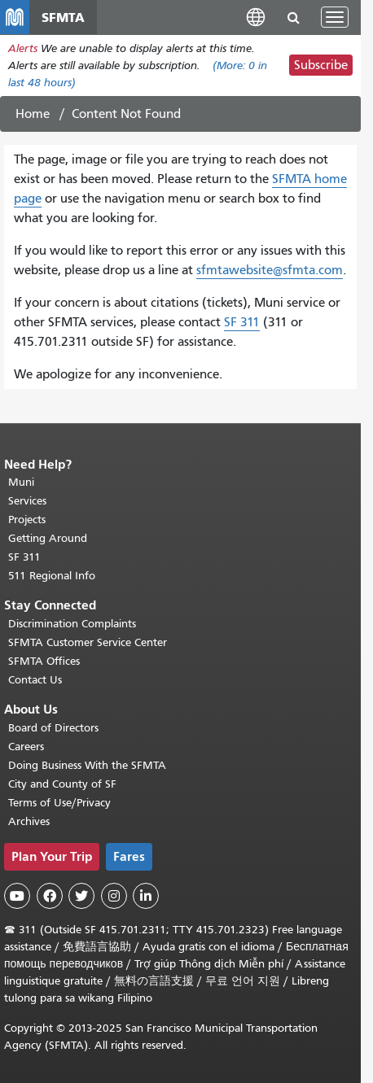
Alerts (22, 48)
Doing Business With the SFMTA (87, 765)
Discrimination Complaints (72, 624)
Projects (27, 519)
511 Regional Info (51, 576)
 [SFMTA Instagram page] (114, 895)
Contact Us (35, 680)
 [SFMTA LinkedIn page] (145, 895)
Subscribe (321, 65)
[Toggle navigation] (335, 17)
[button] (255, 16)
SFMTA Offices (44, 661)
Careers (26, 746)
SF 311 (242, 322)
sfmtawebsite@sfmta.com (269, 270)
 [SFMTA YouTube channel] (17, 895)
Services (27, 501)
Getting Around (47, 538)
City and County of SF (62, 784)
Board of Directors (53, 728)
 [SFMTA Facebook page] (49, 895)
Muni (21, 482)
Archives (29, 821)
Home (32, 114)
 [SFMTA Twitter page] (81, 895)
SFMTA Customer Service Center (87, 642)
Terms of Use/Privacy (59, 803)
